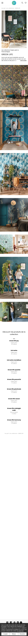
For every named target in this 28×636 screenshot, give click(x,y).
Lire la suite (23, 60)
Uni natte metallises (14, 360)
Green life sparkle (14, 370)
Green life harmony (14, 420)
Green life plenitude (14, 389)
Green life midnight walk (14, 409)
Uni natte (14, 350)
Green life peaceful (14, 379)
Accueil (3, 8)
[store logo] (14, 3)
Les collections (10, 8)
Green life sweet (14, 399)
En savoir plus (20, 630)
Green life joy (14, 341)
